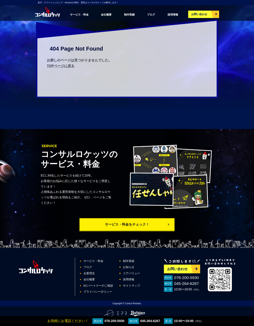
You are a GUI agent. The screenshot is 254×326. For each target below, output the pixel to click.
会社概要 (106, 14)
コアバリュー (131, 273)
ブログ (151, 14)
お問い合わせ (199, 14)
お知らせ (128, 267)
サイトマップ (131, 285)
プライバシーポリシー (97, 291)
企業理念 (89, 273)
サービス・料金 (79, 14)
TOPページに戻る (60, 66)
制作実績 (129, 14)
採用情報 (172, 14)
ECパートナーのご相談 (98, 285)
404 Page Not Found (76, 49)
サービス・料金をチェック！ (127, 224)
